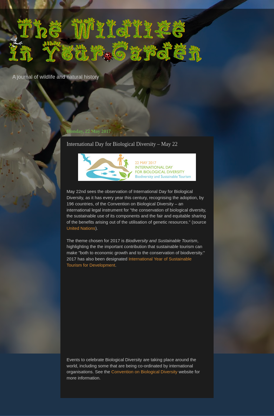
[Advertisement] (137, 103)
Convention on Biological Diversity (144, 371)
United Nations (81, 228)
